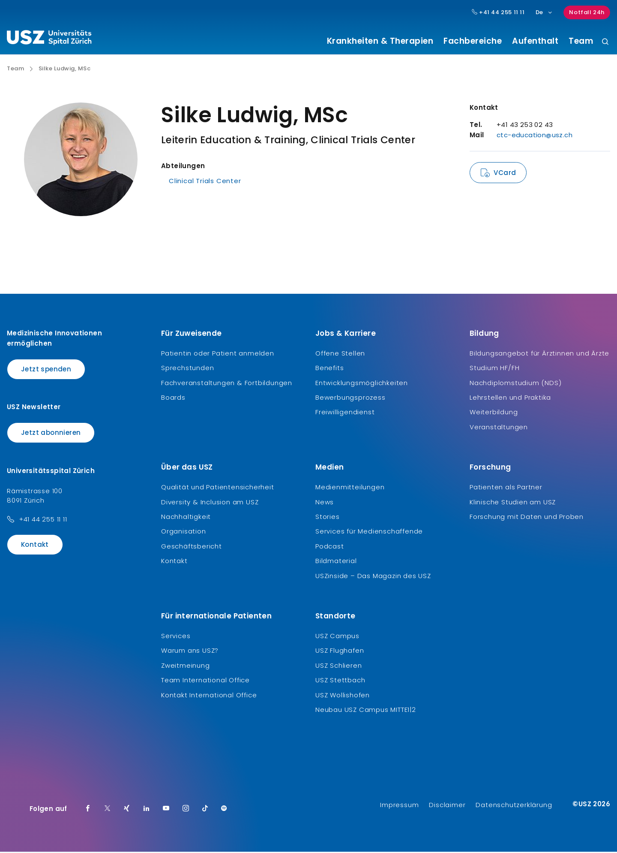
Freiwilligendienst (344, 413)
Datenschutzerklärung (514, 806)
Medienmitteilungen (349, 488)
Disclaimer (447, 806)
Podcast (329, 547)
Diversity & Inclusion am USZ (209, 502)
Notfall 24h (587, 12)
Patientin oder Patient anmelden (217, 354)
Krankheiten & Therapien (380, 41)
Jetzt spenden (46, 369)
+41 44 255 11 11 (43, 519)
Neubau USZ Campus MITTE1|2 (365, 710)
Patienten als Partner (506, 488)
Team (581, 41)
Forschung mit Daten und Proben (527, 517)
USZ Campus (337, 636)
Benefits (329, 369)
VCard (505, 173)
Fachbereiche (472, 41)
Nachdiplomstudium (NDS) (515, 383)
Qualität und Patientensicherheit (217, 488)
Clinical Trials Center (205, 182)
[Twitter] (107, 810)
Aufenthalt (535, 41)
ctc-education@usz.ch (534, 136)
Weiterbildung (494, 413)
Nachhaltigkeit (186, 517)
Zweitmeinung (185, 666)
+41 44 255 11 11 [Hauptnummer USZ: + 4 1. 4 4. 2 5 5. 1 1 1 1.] (498, 12)
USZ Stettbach (340, 681)
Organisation (183, 532)
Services (175, 636)
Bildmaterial (336, 562)
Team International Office (205, 681)
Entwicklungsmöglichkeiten (361, 383)
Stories (327, 517)
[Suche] (605, 42)
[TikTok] (205, 810)
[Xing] (126, 810)
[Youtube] (166, 810)
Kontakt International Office (209, 695)
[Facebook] (87, 810)
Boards (173, 398)
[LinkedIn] (146, 810)
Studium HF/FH (494, 369)
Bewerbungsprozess (350, 398)
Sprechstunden (187, 369)
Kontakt (35, 545)
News (324, 502)
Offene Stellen (340, 354)
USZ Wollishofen (342, 695)
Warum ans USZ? (190, 651)
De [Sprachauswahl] (544, 12)
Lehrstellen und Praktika (510, 398)
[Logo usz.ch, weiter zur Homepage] (49, 39)
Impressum (399, 806)
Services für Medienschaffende (369, 532)
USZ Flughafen (339, 651)
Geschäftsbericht (191, 547)
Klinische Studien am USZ (513, 502)
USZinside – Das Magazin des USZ (373, 576)
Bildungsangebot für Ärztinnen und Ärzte (539, 354)
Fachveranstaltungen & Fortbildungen (226, 383)
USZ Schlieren (338, 666)
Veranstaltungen (499, 427)
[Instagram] (186, 810)
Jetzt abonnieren (51, 433)
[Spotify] (224, 810)
